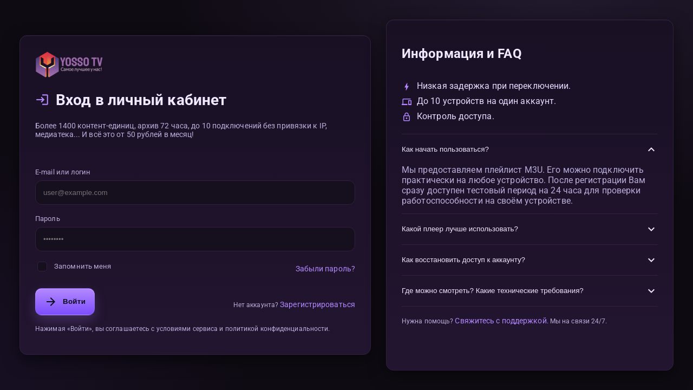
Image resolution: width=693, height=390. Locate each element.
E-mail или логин (63, 172)
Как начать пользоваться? (530, 149)
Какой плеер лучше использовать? (530, 229)
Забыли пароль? (325, 268)
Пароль (47, 218)
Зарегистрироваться (317, 304)
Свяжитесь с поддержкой (500, 320)
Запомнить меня (74, 266)
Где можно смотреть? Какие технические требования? (530, 290)
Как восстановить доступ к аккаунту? (530, 259)
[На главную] (195, 64)
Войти (65, 301)
